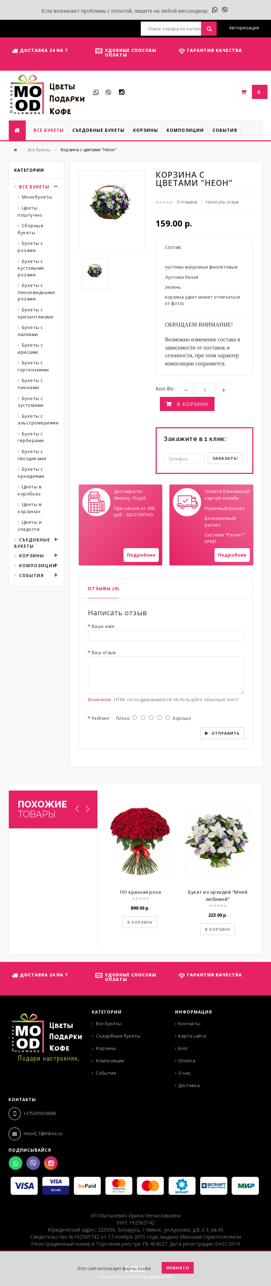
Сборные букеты (30, 229)
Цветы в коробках (30, 490)
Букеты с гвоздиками (32, 455)
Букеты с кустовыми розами (31, 268)
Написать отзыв (222, 202)
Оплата (186, 1060)
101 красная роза (140, 892)
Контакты (189, 1023)
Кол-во (165, 388)
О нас (184, 1073)
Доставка (189, 1085)
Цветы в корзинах (30, 508)
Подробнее (141, 555)
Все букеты (39, 149)
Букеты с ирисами (30, 348)
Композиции (37, 566)
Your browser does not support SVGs (96, 502)
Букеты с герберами (31, 437)
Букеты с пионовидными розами (36, 292)
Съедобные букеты (32, 543)
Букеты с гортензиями (33, 366)
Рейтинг (101, 718)
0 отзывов (187, 202)
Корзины (31, 556)
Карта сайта (192, 1036)
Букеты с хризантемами (35, 313)
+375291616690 (32, 1113)
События (31, 575)
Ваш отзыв (104, 653)
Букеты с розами (30, 246)
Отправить (225, 733)
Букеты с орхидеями (31, 472)
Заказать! (225, 458)
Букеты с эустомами (31, 402)
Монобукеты (37, 197)
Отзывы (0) (103, 588)
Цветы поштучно (30, 211)
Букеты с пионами (30, 384)
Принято (177, 1267)
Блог (183, 1048)
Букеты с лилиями (30, 330)
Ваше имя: (104, 626)
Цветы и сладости (30, 525)
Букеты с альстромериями (38, 419)
